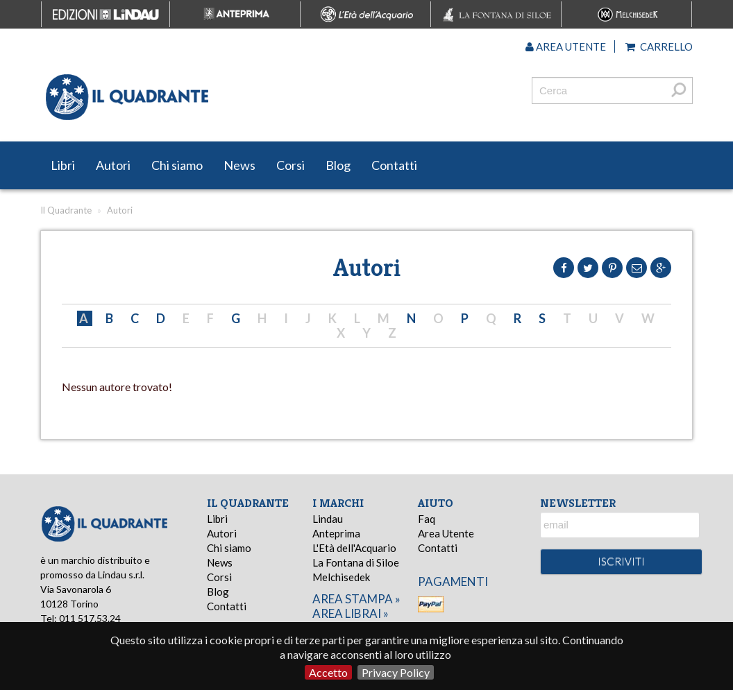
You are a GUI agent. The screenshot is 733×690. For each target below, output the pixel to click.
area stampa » (356, 599)
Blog (338, 165)
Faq (426, 518)
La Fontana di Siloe (355, 562)
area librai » (350, 613)
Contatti (394, 165)
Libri (63, 165)
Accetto (328, 672)
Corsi (290, 165)
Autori (113, 165)
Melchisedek (341, 577)
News (239, 165)
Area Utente (446, 533)
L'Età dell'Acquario (354, 548)
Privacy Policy (396, 672)
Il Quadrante (66, 210)
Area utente (565, 46)
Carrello (659, 46)
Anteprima (336, 533)
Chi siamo (177, 165)
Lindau (327, 518)
